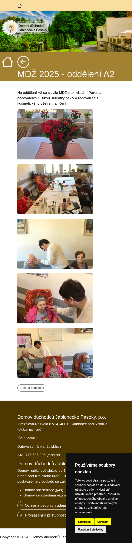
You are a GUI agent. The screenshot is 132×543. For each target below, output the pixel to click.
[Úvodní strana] (19, 5)
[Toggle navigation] (109, 5)
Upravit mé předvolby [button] (90, 529)
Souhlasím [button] (84, 521)
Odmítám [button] (102, 521)
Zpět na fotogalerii (32, 387)
